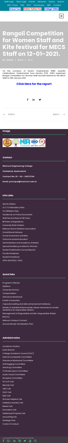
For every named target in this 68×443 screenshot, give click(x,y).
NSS (22, 5)
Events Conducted (11, 300)
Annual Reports (10, 417)
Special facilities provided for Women (20, 246)
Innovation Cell (9, 409)
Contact (57, 5)
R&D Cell (6, 395)
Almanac (42, 1)
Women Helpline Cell (12, 399)
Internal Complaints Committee (17, 357)
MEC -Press (12, 5)
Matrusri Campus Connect (15, 320)
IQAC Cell (7, 392)
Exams (52, 1)
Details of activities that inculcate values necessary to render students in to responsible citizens (31, 308)
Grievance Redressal (12, 297)
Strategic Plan (9, 420)
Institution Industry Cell (13, 402)
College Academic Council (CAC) (18, 353)
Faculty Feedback (11, 253)
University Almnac (11, 289)
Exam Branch (9, 350)
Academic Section (11, 346)
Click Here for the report (34, 84)
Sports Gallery (9, 204)
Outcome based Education (15, 239)
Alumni (61, 1)
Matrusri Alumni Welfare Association (19, 228)
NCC (29, 5)
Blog (20, 60)
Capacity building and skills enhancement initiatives (26, 304)
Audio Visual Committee (14, 374)
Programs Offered (11, 282)
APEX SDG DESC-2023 (12, 260)
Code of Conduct (11, 424)
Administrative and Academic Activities (21, 242)
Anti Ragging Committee (14, 364)
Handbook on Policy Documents (17, 214)
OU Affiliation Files (11, 211)
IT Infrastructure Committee (15, 371)
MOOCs (6, 316)
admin (9, 60)
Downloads (39, 5)
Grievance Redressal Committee (18, 360)
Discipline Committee (12, 378)
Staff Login (9, 1)
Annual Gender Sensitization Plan (18, 324)
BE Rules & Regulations (13, 221)
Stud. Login (21, 1)
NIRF (49, 5)
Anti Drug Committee (12, 367)
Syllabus (6, 286)
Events (32, 1)
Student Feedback (11, 257)
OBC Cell (7, 388)
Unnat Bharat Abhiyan (13, 232)
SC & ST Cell (8, 381)
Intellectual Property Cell (14, 413)
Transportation (9, 293)
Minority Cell (8, 385)
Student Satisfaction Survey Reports (19, 249)
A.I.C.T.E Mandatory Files (13, 207)
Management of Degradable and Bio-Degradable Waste (29, 313)
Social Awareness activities (15, 235)
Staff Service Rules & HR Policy (16, 218)
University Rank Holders (13, 225)
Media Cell (7, 406)
